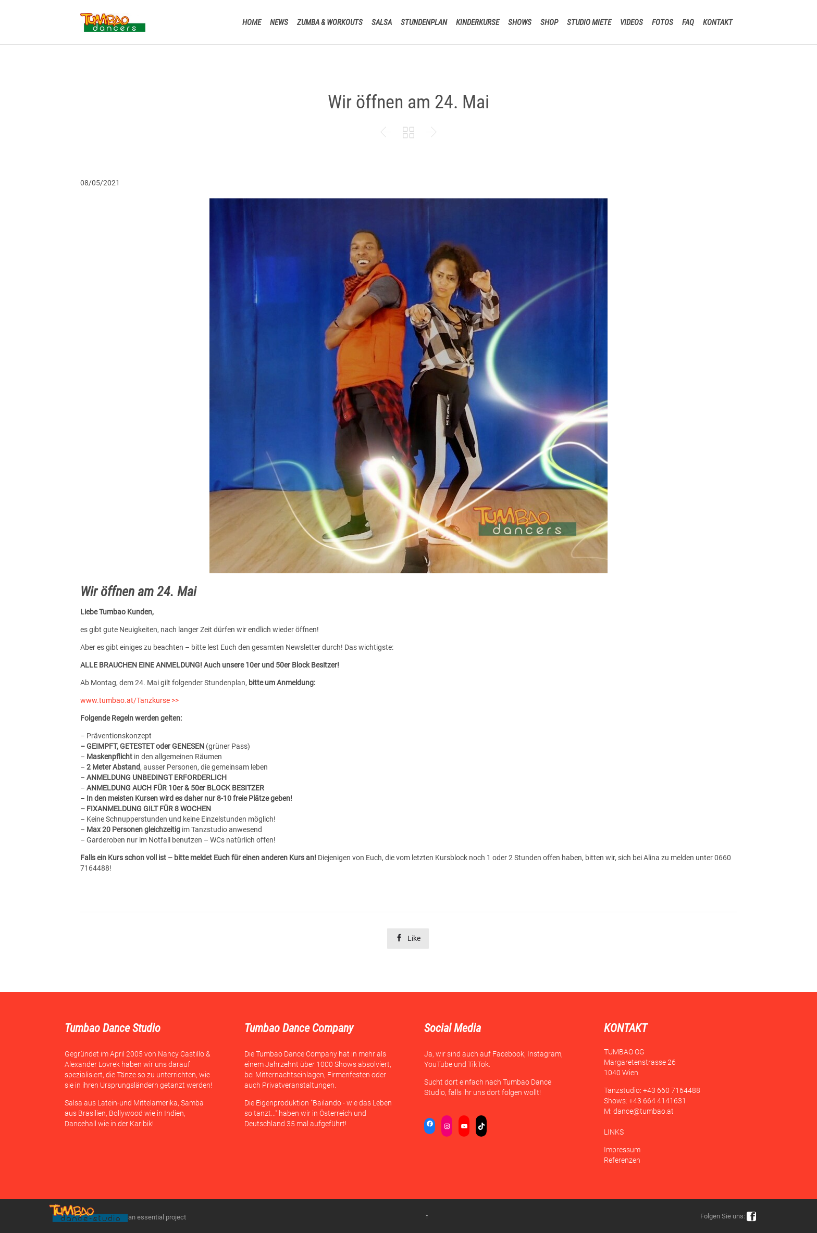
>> (174, 700)
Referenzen (622, 1160)
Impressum (622, 1150)
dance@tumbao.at (643, 1111)
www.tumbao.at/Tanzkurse (125, 700)
